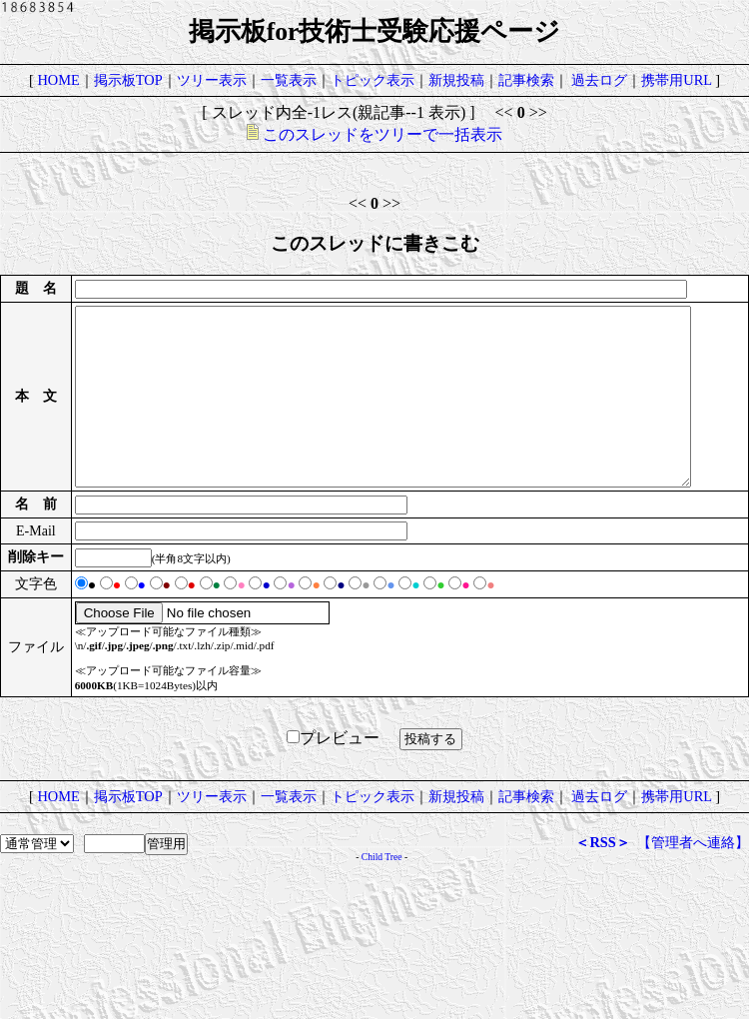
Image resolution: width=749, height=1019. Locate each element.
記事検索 (526, 80)
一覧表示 (289, 80)
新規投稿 (456, 80)
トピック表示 (372, 80)
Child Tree (382, 964)
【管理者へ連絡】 (693, 950)
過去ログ (599, 80)
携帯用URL (676, 80)
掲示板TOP (128, 80)
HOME (58, 80)
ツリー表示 (212, 80)
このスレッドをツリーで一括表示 (374, 134)
